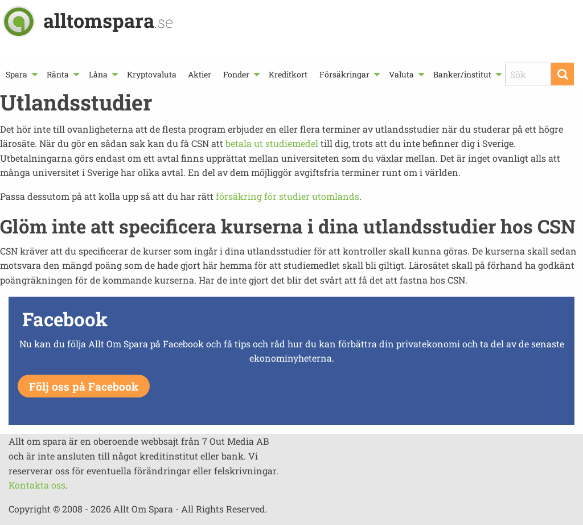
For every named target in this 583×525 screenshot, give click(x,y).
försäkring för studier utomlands (287, 196)
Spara (16, 74)
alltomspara (108, 20)
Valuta (401, 74)
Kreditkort (288, 74)
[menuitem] (20, 74)
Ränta (58, 74)
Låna (98, 74)
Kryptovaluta (151, 74)
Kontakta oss (37, 485)
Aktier (199, 74)
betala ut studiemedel (271, 143)
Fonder (236, 74)
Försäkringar (344, 74)
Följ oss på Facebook (83, 386)
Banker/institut (462, 74)
